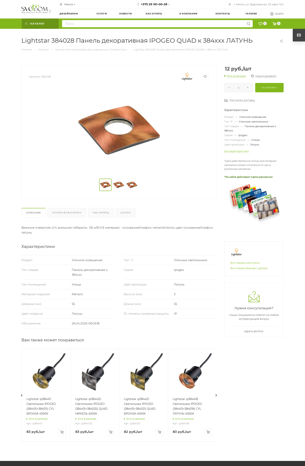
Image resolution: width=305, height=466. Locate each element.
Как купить (101, 212)
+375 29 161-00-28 (154, 4)
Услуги (126, 212)
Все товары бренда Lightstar (249, 268)
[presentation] (22, 395)
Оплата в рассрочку (66, 212)
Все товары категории (245, 262)
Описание (33, 212)
